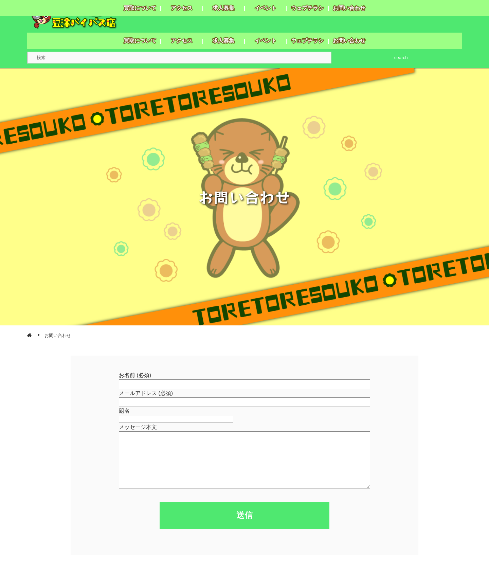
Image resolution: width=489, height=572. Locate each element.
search (401, 57)
